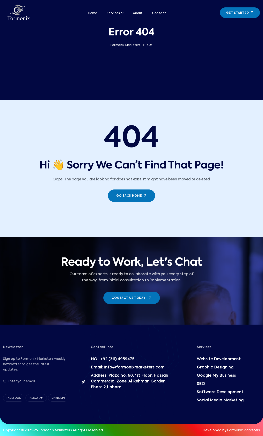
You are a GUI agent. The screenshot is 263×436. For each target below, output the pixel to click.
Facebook (14, 398)
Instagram (36, 398)
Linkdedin (58, 398)
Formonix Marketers (243, 430)
